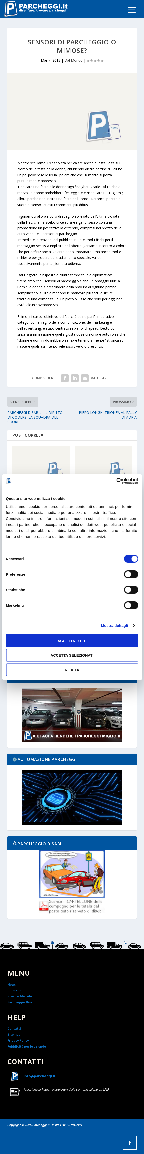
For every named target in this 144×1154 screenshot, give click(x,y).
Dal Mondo (73, 60)
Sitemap (14, 1035)
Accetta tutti (72, 640)
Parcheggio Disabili (22, 1003)
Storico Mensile (19, 997)
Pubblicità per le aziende (26, 1047)
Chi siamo (15, 991)
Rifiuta (72, 670)
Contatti (14, 1029)
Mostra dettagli (114, 625)
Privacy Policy (18, 1041)
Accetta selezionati (71, 655)
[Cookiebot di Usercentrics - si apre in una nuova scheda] (116, 481)
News (11, 985)
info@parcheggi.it (40, 1077)
